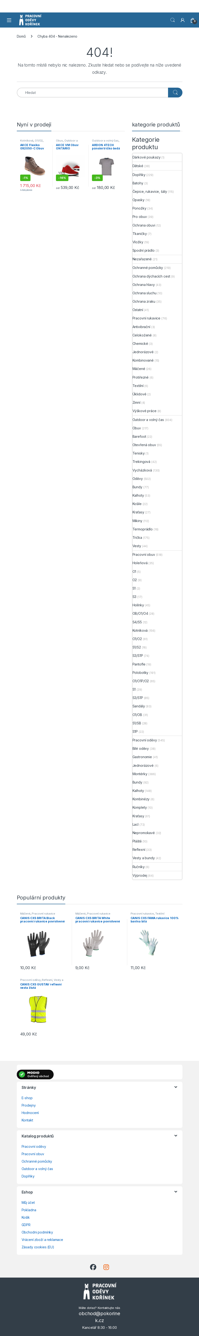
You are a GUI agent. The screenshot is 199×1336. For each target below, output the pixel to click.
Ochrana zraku (144, 301)
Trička (137, 537)
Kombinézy (141, 799)
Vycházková (142, 470)
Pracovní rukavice (147, 318)
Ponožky (139, 208)
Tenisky (139, 453)
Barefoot (139, 436)
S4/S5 (137, 622)
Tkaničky (140, 234)
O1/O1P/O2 (141, 681)
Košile (137, 504)
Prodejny (29, 1105)
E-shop (27, 1098)
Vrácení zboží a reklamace (42, 1240)
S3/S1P (138, 656)
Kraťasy (138, 512)
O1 (134, 571)
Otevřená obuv (144, 445)
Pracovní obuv (144, 554)
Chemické (140, 343)
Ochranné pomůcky (148, 268)
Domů (21, 36)
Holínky (138, 605)
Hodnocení (30, 1113)
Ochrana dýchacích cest (151, 276)
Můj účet (28, 1202)
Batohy (138, 183)
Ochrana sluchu (145, 293)
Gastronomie (142, 757)
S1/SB (137, 723)
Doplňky (139, 175)
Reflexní (139, 849)
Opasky (139, 200)
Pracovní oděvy (145, 740)
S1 (134, 588)
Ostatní (138, 310)
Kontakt (27, 1120)
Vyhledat (172, 20)
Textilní (138, 386)
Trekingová (142, 462)
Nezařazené (142, 259)
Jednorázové (143, 352)
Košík (26, 1217)
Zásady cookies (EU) (38, 1247)
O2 (135, 580)
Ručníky (139, 867)
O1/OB (137, 715)
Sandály (139, 706)
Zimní (136, 402)
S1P (135, 731)
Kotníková (27, 140)
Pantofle (139, 664)
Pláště (137, 841)
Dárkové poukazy (147, 157)
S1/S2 (137, 647)
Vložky (138, 242)
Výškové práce (145, 411)
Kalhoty (138, 495)
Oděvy (138, 479)
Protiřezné (141, 377)
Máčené (139, 369)
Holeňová (140, 563)
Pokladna (29, 1210)
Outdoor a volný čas (67, 142)
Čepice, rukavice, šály (150, 191)
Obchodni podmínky (37, 1232)
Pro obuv (140, 217)
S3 (135, 597)
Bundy (137, 487)
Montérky (140, 774)
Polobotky (141, 673)
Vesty (137, 546)
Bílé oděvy (141, 748)
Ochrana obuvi (144, 225)
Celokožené (142, 335)
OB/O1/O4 (140, 613)
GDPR (26, 1225)
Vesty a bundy (144, 858)
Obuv (59, 140)
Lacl (136, 824)
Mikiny (137, 521)
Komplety (140, 807)
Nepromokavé (144, 833)
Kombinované (143, 360)
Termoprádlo (143, 529)
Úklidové (139, 394)
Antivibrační (141, 327)
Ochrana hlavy (144, 285)
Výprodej (140, 875)
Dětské (138, 166)
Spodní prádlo (144, 250)
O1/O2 (39, 140)
